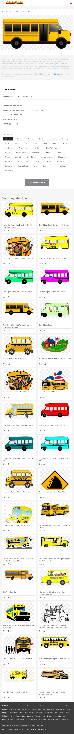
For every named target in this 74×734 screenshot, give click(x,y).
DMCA (33, 729)
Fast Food (34, 719)
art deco (37, 148)
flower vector (21, 152)
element (59, 152)
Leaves (23, 706)
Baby (15, 712)
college (63, 166)
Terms (10, 729)
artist (35, 143)
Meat (44, 719)
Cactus (29, 706)
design (37, 161)
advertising (61, 161)
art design (35, 152)
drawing (65, 139)
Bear (14, 709)
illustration (52, 139)
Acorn (11, 706)
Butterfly (24, 709)
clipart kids (62, 157)
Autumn (16, 706)
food (65, 143)
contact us (55, 74)
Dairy (17, 719)
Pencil (43, 716)
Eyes (55, 712)
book (27, 161)
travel (7, 157)
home (67, 712)
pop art (7, 152)
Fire (44, 706)
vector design (23, 148)
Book (23, 716)
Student (12, 716)
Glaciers (54, 706)
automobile (9, 171)
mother (31, 712)
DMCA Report (10, 89)
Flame (48, 706)
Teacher (18, 716)
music (17, 143)
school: (5, 716)
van (53, 166)
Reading (37, 716)
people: (5, 712)
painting (19, 139)
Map (64, 716)
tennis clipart (23, 166)
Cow (39, 709)
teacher (8, 139)
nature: (5, 706)
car (26, 143)
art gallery (9, 148)
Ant (11, 709)
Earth (39, 706)
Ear (51, 712)
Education (50, 716)
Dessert (22, 719)
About (4, 729)
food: (4, 719)
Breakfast (11, 719)
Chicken (34, 709)
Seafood (57, 719)
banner (30, 139)
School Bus (57, 716)
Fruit (40, 719)
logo (7, 143)
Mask (11, 712)
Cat (29, 709)
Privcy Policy (18, 729)
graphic (48, 152)
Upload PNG (42, 729)
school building (46, 157)
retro (18, 161)
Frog (68, 709)
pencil (55, 143)
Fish (64, 709)
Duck (48, 709)
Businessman (39, 712)
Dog (44, 709)
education (8, 166)
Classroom (30, 716)
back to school (51, 148)
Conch (34, 706)
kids (44, 166)
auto (35, 166)
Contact (26, 729)
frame (44, 143)
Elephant (59, 709)
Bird (19, 709)
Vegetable (65, 719)
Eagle (53, 709)
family (26, 712)
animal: (5, 709)
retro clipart (31, 157)
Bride (20, 712)
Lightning (66, 706)
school (7, 161)
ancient (18, 157)
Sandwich (51, 719)
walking (61, 712)
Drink (28, 719)
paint (41, 139)
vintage (48, 161)
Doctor (47, 712)
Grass (60, 706)
